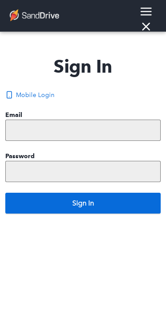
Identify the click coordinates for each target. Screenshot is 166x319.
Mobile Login (29, 95)
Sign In (83, 203)
